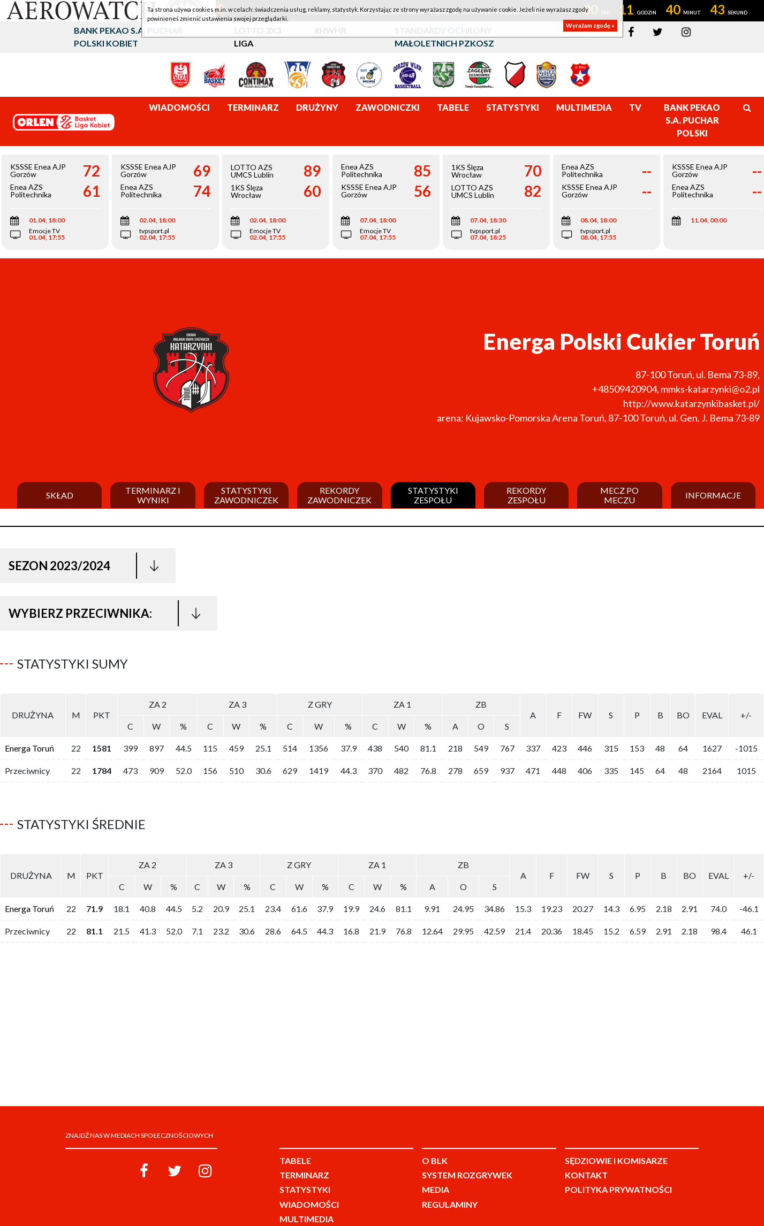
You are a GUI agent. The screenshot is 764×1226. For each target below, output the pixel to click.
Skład (59, 495)
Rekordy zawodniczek (339, 495)
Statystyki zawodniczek (246, 495)
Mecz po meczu (619, 495)
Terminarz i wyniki (152, 495)
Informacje (713, 495)
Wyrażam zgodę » (590, 25)
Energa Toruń (29, 744)
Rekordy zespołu (526, 495)
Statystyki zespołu (433, 495)
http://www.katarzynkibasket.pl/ (691, 403)
